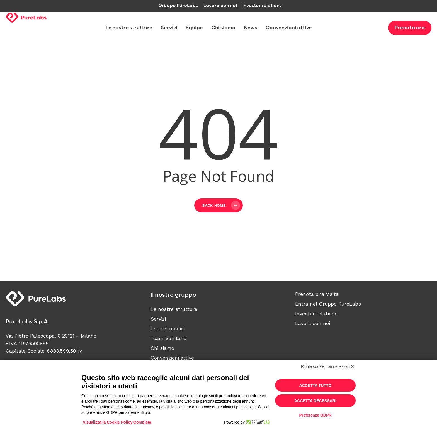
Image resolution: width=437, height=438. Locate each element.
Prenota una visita (317, 294)
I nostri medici (167, 328)
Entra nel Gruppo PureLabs (328, 304)
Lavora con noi (312, 323)
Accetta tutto (315, 385)
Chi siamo (162, 348)
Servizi (158, 319)
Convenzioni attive (172, 358)
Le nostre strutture (173, 309)
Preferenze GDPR (315, 415)
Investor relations (316, 313)
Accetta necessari (315, 400)
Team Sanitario (168, 338)
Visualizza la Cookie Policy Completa (117, 422)
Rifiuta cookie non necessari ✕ (327, 366)
